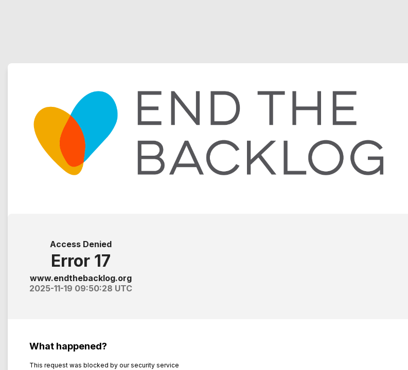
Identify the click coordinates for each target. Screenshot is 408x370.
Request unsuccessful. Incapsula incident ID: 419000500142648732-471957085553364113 (204, 185)
